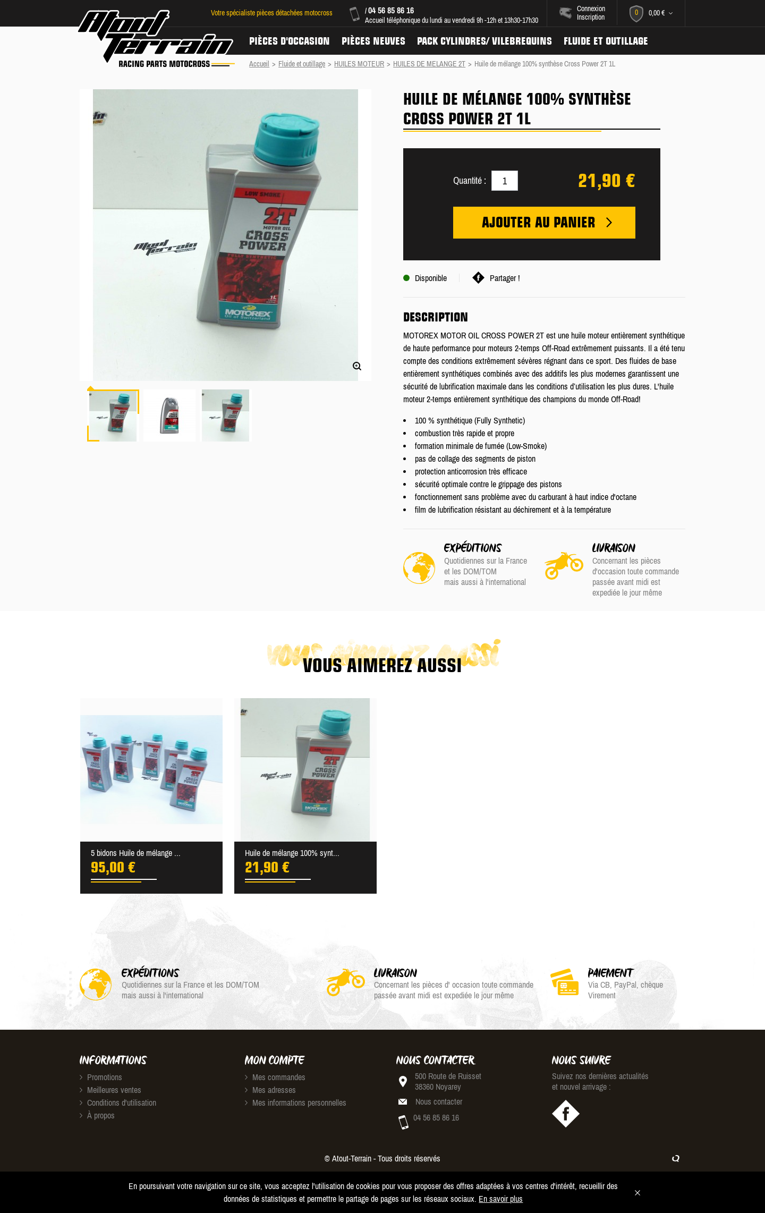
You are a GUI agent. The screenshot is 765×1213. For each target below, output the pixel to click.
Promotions (101, 1077)
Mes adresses (270, 1090)
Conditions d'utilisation (118, 1102)
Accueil (259, 64)
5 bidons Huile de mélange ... (136, 853)
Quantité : (469, 180)
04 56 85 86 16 (391, 10)
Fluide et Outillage (606, 41)
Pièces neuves (373, 41)
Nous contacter (438, 1101)
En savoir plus (501, 1198)
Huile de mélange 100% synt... (292, 853)
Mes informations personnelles (295, 1102)
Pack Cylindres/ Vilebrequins (484, 41)
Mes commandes (275, 1077)
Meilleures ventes (110, 1090)
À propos (97, 1115)
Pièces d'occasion (289, 41)
